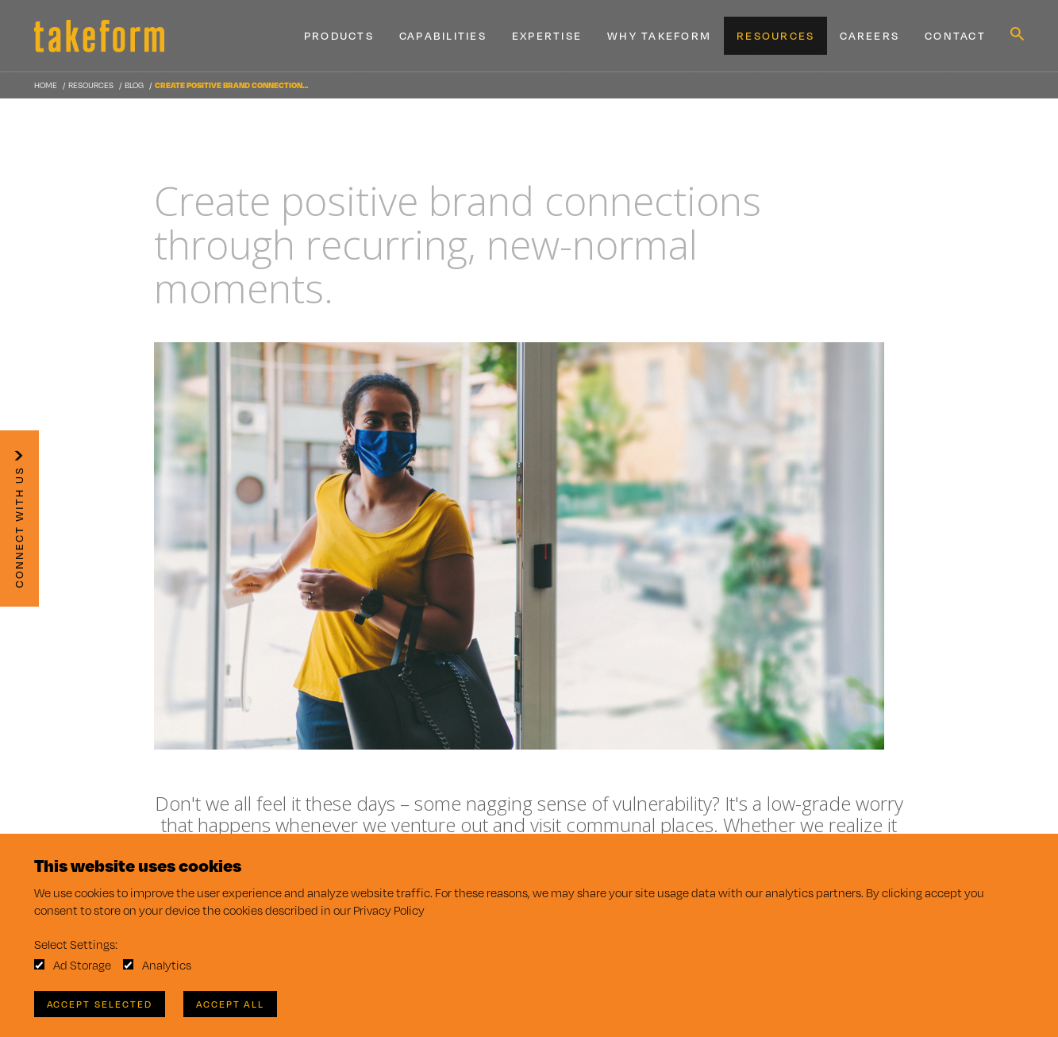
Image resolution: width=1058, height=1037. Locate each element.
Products (339, 36)
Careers (869, 36)
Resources (775, 36)
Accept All (230, 1004)
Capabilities (443, 36)
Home (45, 85)
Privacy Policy (389, 910)
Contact (955, 36)
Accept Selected (99, 1004)
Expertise (547, 36)
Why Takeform (659, 36)
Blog (134, 85)
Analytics (166, 965)
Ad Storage (82, 965)
